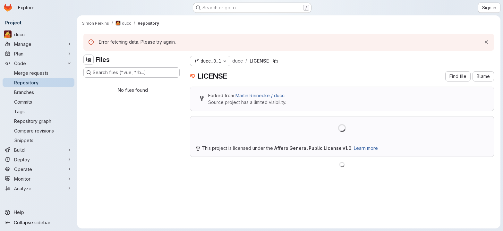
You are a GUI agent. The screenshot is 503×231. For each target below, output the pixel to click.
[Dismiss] (486, 42)
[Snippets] (38, 140)
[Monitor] (38, 178)
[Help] (38, 212)
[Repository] (38, 82)
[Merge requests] (38, 72)
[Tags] (38, 111)
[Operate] (38, 169)
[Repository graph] (38, 120)
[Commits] (38, 101)
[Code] (38, 63)
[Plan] (38, 53)
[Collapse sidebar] (38, 222)
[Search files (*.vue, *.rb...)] (131, 72)
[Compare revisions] (38, 130)
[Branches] (38, 92)
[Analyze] (38, 188)
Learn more (366, 148)
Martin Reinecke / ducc (260, 95)
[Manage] (38, 43)
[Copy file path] (275, 61)
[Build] (38, 149)
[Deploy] (38, 159)
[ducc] (38, 34)
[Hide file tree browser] (88, 60)
